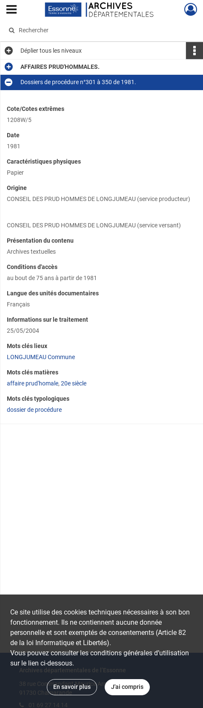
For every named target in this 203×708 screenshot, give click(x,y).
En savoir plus (72, 686)
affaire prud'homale (32, 383)
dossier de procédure (34, 409)
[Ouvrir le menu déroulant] (11, 10)
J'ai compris (127, 686)
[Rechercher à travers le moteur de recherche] (97, 30)
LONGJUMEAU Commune (41, 357)
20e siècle (73, 383)
